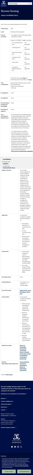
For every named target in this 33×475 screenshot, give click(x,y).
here (24, 78)
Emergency (3, 456)
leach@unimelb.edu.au (9, 167)
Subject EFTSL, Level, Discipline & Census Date (25, 292)
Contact (3, 410)
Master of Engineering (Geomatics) (23, 368)
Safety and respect (6, 404)
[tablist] (20, 3)
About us (3, 398)
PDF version (9, 374)
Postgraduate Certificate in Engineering (23, 357)
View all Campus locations (8, 427)
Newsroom (4, 407)
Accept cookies (9, 471)
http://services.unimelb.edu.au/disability (22, 151)
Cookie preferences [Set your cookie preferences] (24, 471)
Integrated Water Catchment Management (24, 363)
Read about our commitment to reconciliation (13, 393)
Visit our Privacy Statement (22, 466)
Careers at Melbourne (6, 401)
